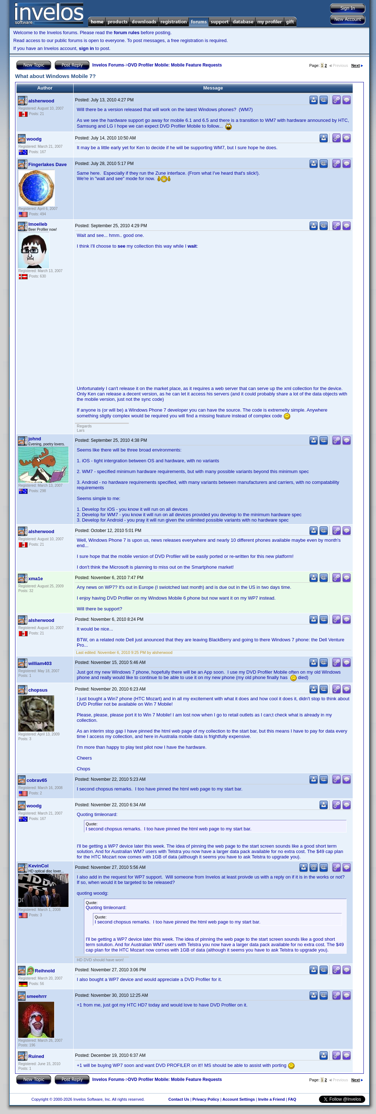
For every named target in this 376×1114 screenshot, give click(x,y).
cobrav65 (37, 780)
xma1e (35, 578)
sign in (86, 48)
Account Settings (238, 1099)
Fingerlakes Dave (47, 164)
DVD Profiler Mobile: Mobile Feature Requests (175, 65)
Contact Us (178, 1099)
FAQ (292, 1099)
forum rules (127, 32)
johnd (34, 438)
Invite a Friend (271, 1099)
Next (357, 65)
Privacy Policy (205, 1099)
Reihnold (45, 970)
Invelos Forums (108, 65)
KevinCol (38, 865)
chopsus (37, 690)
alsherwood (41, 101)
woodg (34, 139)
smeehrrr (37, 996)
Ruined (36, 1056)
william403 (40, 663)
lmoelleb (37, 224)
